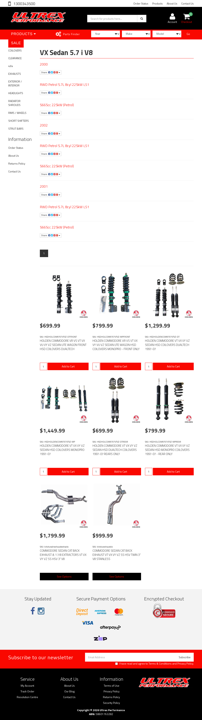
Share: (50, 72)
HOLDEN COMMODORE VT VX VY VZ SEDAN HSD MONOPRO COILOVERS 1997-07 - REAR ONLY (167, 449)
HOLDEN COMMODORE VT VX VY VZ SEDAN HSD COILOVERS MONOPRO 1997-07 (62, 449)
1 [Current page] (44, 253)
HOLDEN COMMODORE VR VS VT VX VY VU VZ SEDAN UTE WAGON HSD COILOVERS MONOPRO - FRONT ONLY (116, 344)
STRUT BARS (15, 128)
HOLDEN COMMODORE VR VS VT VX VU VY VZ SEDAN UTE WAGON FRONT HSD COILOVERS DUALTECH (63, 344)
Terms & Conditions (160, 663)
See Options (64, 576)
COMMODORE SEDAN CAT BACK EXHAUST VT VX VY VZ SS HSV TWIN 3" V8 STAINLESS (117, 554)
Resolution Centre (27, 697)
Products (157, 3)
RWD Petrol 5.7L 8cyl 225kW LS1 (64, 84)
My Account (27, 686)
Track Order (27, 691)
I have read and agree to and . (154, 664)
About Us (172, 3)
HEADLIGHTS (15, 93)
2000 (44, 64)
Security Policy (111, 703)
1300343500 (24, 4)
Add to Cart (68, 366)
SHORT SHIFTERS (18, 121)
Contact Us (187, 3)
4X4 (10, 66)
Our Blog (69, 691)
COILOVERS (15, 50)
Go (188, 34)
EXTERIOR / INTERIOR (15, 83)
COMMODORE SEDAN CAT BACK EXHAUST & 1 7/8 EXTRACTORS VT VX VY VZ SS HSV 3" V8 (63, 554)
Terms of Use (111, 686)
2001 (44, 186)
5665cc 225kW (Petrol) (57, 105)
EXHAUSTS (14, 74)
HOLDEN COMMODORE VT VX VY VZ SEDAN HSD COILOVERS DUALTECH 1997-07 (167, 344)
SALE (16, 43)
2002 (44, 125)
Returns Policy (16, 163)
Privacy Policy (185, 663)
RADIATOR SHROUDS (14, 103)
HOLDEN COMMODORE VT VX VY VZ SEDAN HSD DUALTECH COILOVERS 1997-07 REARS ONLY (115, 449)
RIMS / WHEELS (17, 113)
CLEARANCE (15, 58)
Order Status (140, 3)
